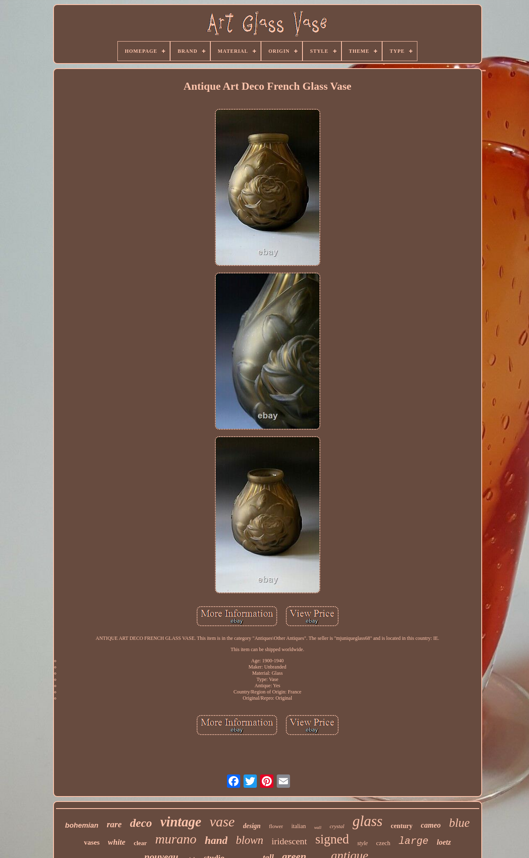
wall (317, 827)
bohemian (81, 825)
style (362, 843)
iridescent (289, 841)
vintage (180, 821)
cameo (431, 825)
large (414, 841)
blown (249, 840)
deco (141, 822)
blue (459, 822)
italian (298, 826)
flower (276, 826)
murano (176, 838)
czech (383, 843)
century (401, 825)
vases (92, 842)
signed (332, 839)
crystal (336, 826)
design (252, 825)
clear (140, 843)
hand (216, 840)
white (116, 842)
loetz (444, 842)
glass (368, 821)
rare (114, 824)
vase (222, 821)
